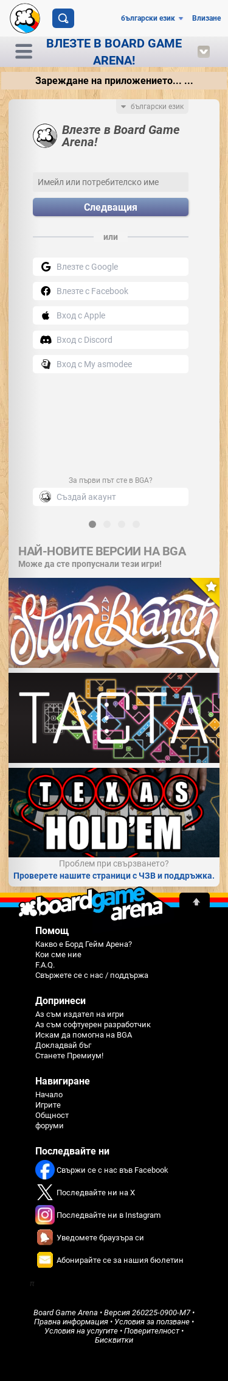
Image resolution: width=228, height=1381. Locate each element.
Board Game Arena (65, 1312)
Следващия (110, 207)
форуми (49, 1125)
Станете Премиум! (69, 1055)
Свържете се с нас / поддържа (91, 975)
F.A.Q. (45, 964)
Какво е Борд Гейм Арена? (83, 944)
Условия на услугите (81, 1330)
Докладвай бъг (63, 1045)
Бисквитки (114, 1339)
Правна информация (71, 1321)
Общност (52, 1115)
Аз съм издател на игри (79, 1014)
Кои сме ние (58, 954)
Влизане (206, 18)
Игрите (48, 1104)
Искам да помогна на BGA (83, 1034)
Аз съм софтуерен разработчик (93, 1024)
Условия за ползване (152, 1321)
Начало (49, 1094)
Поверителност (151, 1330)
